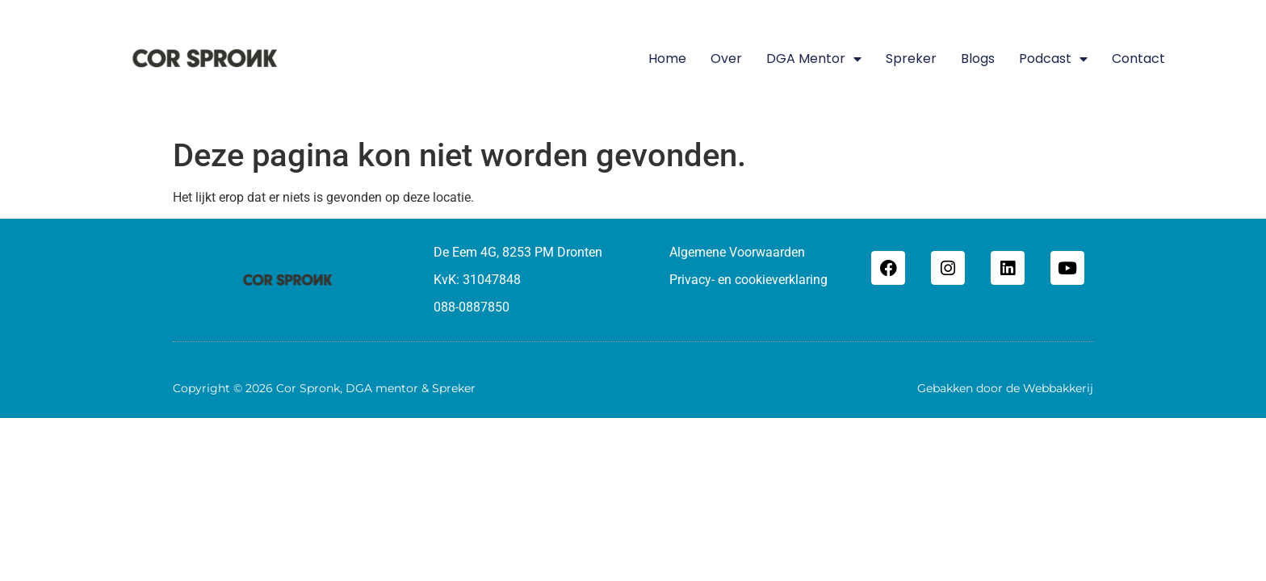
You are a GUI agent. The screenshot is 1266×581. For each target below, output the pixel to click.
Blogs (978, 58)
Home (667, 58)
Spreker (911, 58)
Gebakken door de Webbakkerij (1005, 388)
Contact (1138, 58)
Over (726, 58)
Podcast (1053, 58)
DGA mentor (813, 58)
